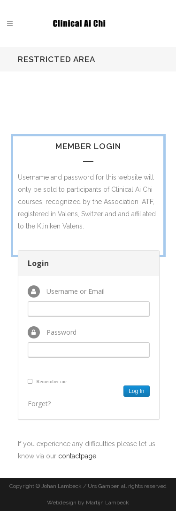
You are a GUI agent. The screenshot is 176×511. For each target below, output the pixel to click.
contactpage (77, 456)
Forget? (39, 403)
